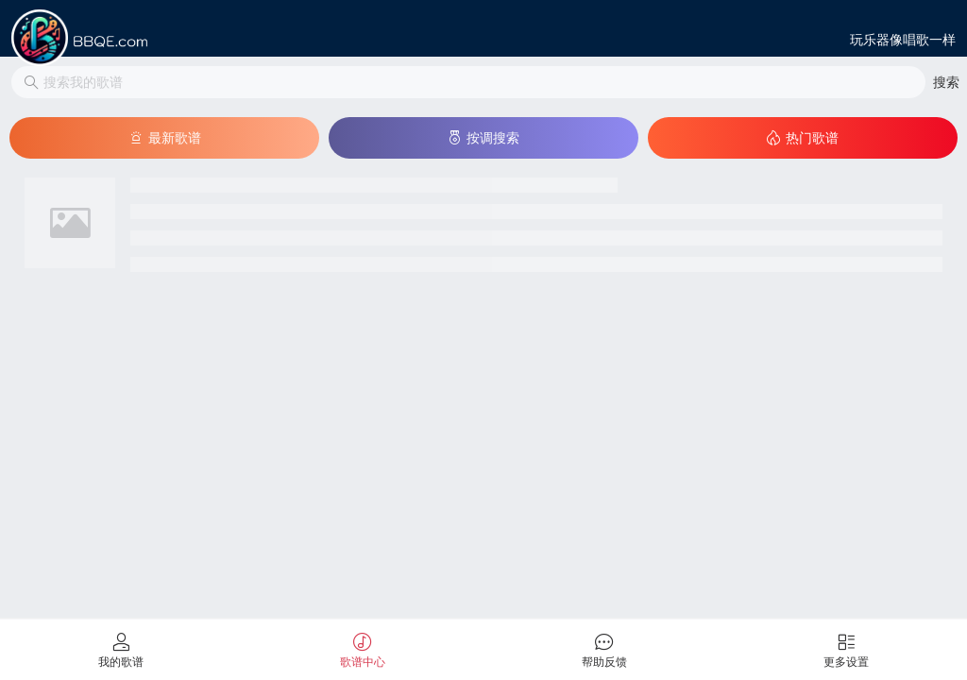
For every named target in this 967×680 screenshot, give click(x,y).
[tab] (121, 649)
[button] (946, 82)
